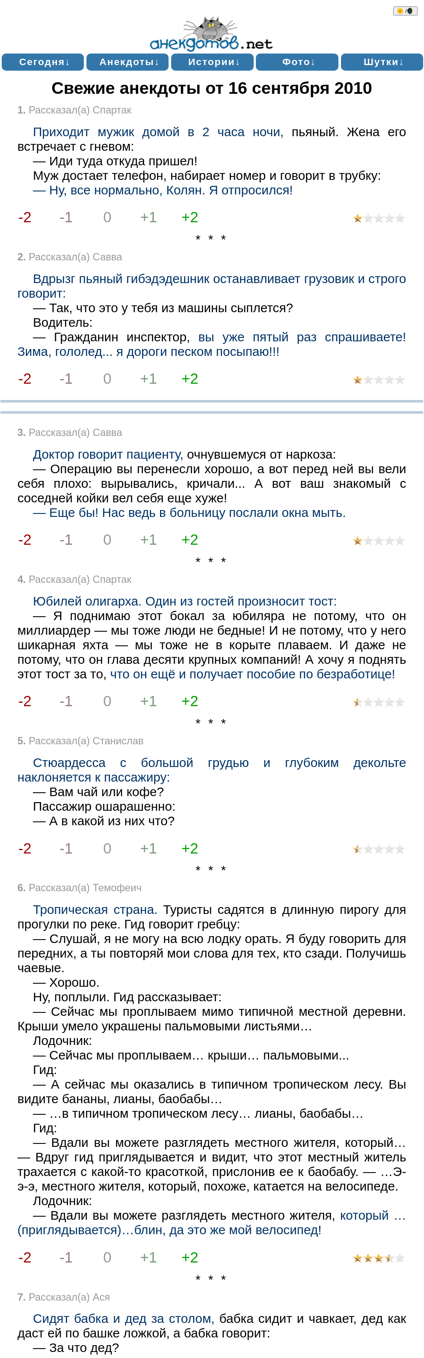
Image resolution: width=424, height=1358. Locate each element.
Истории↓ (214, 61)
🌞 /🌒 (405, 11)
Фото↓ (299, 61)
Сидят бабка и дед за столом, (124, 1318)
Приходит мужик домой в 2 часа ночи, (158, 132)
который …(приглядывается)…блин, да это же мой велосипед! (212, 1222)
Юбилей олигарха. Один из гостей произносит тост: (185, 601)
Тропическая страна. (95, 909)
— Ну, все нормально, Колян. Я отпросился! (163, 190)
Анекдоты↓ (129, 61)
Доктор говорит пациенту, (108, 454)
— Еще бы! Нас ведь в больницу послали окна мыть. (189, 512)
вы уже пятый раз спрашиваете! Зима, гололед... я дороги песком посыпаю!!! (212, 344)
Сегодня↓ (45, 61)
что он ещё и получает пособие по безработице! (252, 674)
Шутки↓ (384, 61)
